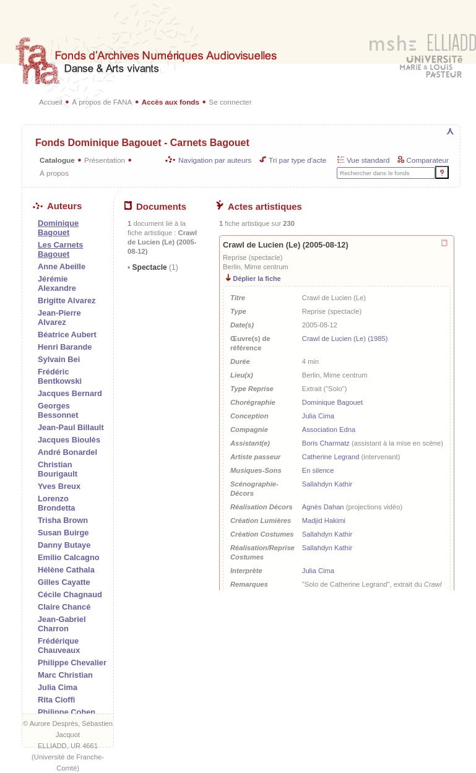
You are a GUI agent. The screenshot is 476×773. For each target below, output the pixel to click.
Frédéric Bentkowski (60, 376)
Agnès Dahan (323, 507)
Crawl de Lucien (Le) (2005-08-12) (285, 244)
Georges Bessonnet (58, 410)
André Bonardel (67, 452)
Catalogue (57, 160)
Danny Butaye (64, 545)
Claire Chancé (64, 606)
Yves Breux (59, 486)
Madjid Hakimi (323, 520)
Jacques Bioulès (69, 439)
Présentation (104, 160)
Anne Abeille (61, 266)
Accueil (51, 102)
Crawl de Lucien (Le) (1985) (345, 338)
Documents (155, 207)
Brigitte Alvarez (66, 300)
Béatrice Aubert (67, 334)
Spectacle (154, 267)
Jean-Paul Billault (71, 427)
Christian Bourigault (57, 469)
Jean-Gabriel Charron (62, 624)
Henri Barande (65, 347)
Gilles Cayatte (64, 582)
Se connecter (230, 102)
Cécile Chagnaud (70, 594)
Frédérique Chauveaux (59, 645)
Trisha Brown (63, 520)
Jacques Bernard (70, 393)
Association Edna (328, 429)
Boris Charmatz (326, 443)
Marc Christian (65, 675)
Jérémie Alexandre (57, 283)
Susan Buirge (63, 532)
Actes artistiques (259, 207)
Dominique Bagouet (332, 402)
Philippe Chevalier (72, 662)
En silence (318, 470)
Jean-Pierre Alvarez (59, 317)
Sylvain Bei (59, 359)
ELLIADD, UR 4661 (68, 745)
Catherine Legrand (331, 456)
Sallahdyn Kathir (327, 484)
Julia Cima (57, 687)
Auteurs (57, 206)
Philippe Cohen (66, 712)
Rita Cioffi (56, 699)
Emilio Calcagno (69, 557)
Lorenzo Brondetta (56, 503)
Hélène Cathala (66, 569)
